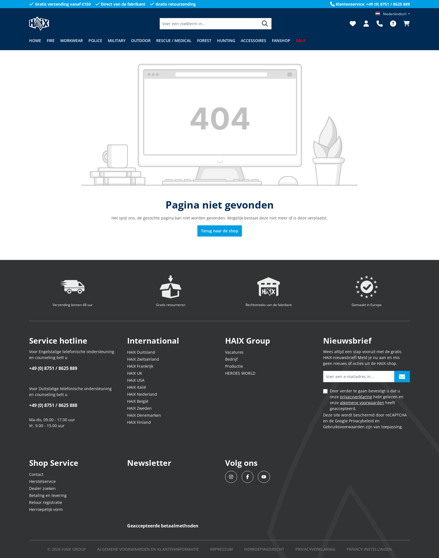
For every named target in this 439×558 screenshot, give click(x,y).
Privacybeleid (361, 420)
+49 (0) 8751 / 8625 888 (53, 405)
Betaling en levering (48, 495)
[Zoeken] (265, 23)
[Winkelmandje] (405, 23)
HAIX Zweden (139, 408)
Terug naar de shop (219, 230)
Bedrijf (231, 359)
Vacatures (234, 352)
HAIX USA (135, 380)
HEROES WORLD (240, 373)
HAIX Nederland (142, 394)
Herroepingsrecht (264, 549)
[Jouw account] (366, 23)
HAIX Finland (139, 422)
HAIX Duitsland (141, 352)
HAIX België (137, 401)
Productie (234, 366)
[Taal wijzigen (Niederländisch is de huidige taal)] (392, 14)
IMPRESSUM (221, 549)
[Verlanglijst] (352, 23)
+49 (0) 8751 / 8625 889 (53, 368)
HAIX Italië (136, 387)
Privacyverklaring (315, 549)
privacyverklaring (356, 396)
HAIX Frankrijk (140, 366)
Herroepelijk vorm (46, 509)
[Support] (379, 23)
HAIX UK (134, 373)
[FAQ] (393, 23)
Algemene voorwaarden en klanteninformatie (148, 549)
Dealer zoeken (42, 488)
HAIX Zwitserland (143, 359)
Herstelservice (42, 481)
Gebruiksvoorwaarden (344, 426)
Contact (36, 474)
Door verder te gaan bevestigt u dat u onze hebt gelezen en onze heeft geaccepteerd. (366, 399)
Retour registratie (45, 502)
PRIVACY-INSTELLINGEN (369, 549)
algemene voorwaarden (362, 402)
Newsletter (149, 462)
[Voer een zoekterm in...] (209, 23)
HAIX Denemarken (144, 415)
